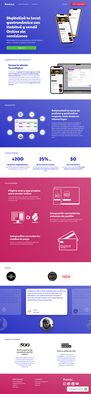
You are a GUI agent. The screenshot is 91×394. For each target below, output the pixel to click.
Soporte (37, 385)
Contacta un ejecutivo (41, 382)
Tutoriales (38, 383)
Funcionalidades (17, 382)
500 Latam (15, 387)
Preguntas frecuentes (18, 383)
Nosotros (15, 385)
